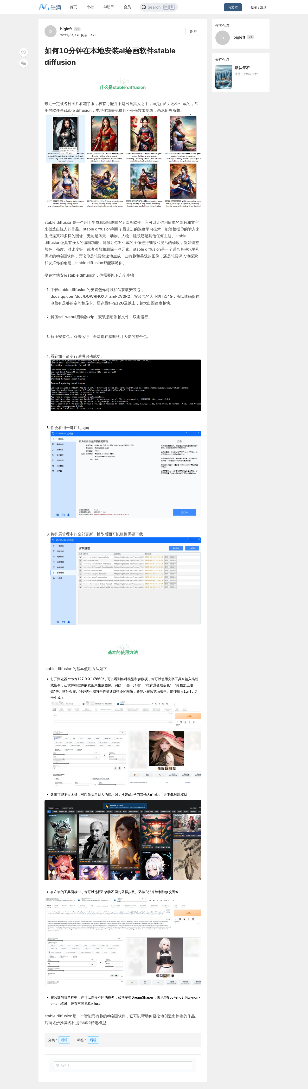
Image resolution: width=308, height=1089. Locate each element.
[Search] (159, 7)
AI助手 (108, 7)
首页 (73, 7)
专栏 (90, 7)
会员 (127, 7)
